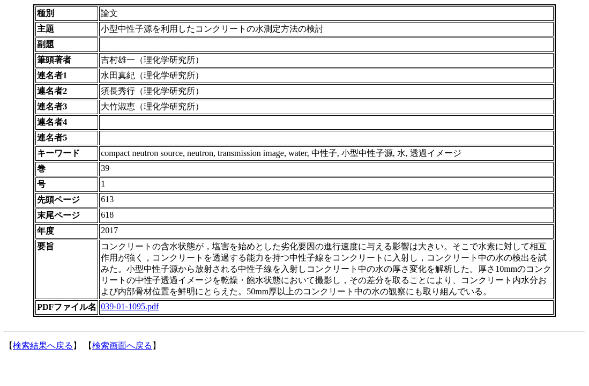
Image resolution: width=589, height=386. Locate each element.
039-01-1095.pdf (130, 306)
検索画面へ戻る (122, 345)
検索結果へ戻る (43, 345)
